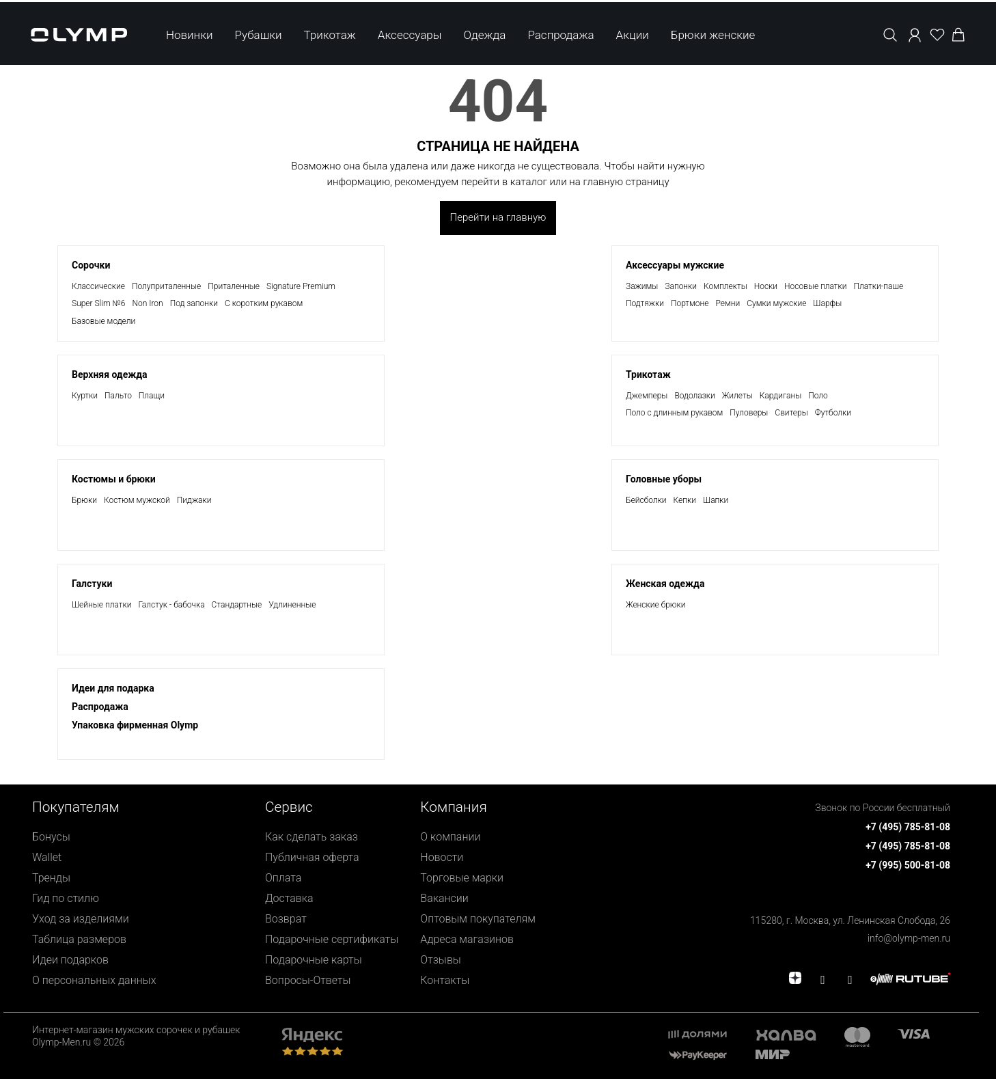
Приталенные (234, 286)
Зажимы (642, 286)
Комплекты (725, 286)
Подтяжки (645, 303)
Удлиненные (292, 605)
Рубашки (258, 33)
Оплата (283, 877)
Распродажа (560, 33)
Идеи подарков (70, 959)
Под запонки (194, 303)
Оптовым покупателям (478, 918)
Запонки (681, 286)
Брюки (84, 500)
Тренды (51, 877)
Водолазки (694, 395)
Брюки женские (713, 33)
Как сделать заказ (311, 836)
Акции (632, 33)
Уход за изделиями (80, 918)
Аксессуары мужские (675, 265)
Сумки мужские (776, 303)
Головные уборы (664, 479)
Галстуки (92, 583)
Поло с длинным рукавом (674, 413)
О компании (450, 836)
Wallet (46, 857)
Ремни (728, 303)
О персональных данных (94, 980)
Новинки (189, 33)
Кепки (685, 500)
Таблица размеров (79, 939)
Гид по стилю (65, 898)
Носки (765, 286)
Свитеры (791, 413)
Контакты (444, 980)
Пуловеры (749, 413)
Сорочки (91, 265)
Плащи (152, 395)
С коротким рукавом (264, 303)
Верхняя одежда (110, 374)
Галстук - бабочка (171, 605)
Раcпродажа (100, 706)
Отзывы (440, 959)
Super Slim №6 (98, 303)
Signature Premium (300, 286)
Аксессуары (410, 33)
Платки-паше (879, 286)
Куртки (85, 395)
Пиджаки (194, 500)
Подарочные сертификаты (331, 939)
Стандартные (237, 605)
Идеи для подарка (113, 688)
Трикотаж (330, 33)
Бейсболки (646, 500)
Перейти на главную (498, 217)
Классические (98, 286)
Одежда (484, 33)
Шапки (715, 500)
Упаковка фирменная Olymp (135, 725)
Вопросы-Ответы (308, 980)
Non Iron (147, 303)
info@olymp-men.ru (909, 938)
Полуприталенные (166, 286)
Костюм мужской (137, 500)
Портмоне (690, 303)
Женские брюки (656, 605)
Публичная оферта (312, 857)
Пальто (118, 395)
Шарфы (827, 303)
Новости (441, 857)
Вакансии (444, 898)
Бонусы (51, 836)
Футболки (833, 413)
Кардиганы (781, 395)
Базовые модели (103, 321)
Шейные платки (101, 605)
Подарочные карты (313, 959)
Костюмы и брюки (114, 479)
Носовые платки (815, 286)
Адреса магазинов (467, 939)
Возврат (286, 918)
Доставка (289, 898)
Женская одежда (665, 583)
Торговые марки (461, 877)
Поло (818, 395)
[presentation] (498, 539)
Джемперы (646, 395)
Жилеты (737, 395)
